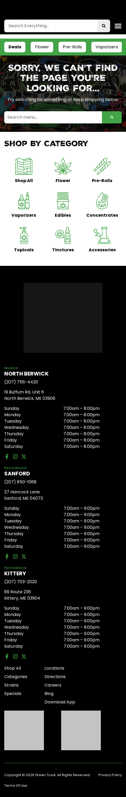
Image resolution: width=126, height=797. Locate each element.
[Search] (103, 26)
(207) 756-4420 (21, 382)
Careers (52, 685)
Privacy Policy (110, 775)
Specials (12, 694)
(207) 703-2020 (20, 582)
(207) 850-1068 (20, 482)
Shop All (12, 668)
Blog (48, 694)
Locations (54, 668)
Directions (55, 677)
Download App (59, 702)
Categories (15, 677)
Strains (11, 685)
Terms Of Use (15, 785)
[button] (118, 26)
